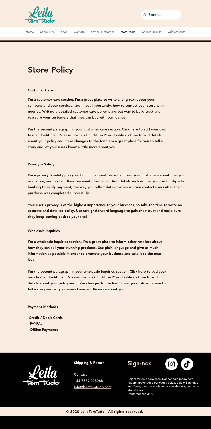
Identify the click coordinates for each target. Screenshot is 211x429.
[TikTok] (187, 364)
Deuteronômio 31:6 (140, 394)
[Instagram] (171, 364)
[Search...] (161, 15)
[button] (192, 14)
